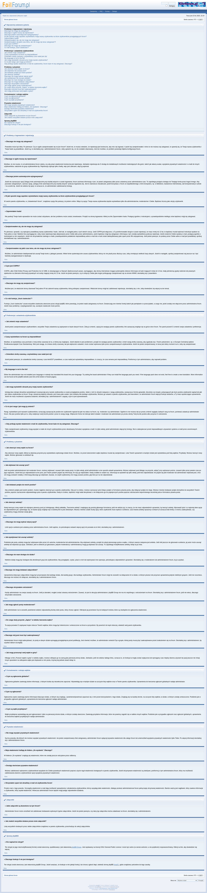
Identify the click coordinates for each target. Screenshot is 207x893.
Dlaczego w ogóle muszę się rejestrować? (19, 33)
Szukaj (107, 11)
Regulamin (112, 889)
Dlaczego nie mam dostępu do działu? (17, 80)
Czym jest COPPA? (11, 44)
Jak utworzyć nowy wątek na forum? (17, 69)
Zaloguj (114, 11)
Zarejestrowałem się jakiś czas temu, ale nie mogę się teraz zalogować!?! (30, 42)
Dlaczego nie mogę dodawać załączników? (19, 82)
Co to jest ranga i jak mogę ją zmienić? (18, 62)
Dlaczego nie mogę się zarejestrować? (17, 46)
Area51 (116, 865)
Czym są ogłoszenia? (11, 98)
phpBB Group (76, 847)
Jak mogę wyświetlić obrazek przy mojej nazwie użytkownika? (26, 60)
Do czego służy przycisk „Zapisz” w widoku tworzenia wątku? (25, 87)
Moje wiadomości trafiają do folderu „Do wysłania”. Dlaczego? (26, 107)
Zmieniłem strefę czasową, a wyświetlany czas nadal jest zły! (25, 56)
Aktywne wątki (22, 15)
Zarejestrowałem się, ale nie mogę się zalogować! (21, 40)
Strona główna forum (10, 19)
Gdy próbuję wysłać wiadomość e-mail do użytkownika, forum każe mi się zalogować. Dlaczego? (38, 64)
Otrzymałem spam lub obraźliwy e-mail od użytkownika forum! (26, 110)
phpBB (97, 885)
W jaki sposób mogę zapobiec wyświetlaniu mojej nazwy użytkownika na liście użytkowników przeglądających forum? (45, 36)
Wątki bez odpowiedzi (10, 15)
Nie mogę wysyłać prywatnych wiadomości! (19, 105)
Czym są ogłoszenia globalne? (15, 96)
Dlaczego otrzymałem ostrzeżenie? (16, 84)
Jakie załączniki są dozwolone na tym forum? (20, 116)
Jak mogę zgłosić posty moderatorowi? (18, 85)
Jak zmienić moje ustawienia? (14, 53)
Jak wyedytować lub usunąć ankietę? (17, 78)
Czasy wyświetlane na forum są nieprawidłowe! (20, 54)
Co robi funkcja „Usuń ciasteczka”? (16, 47)
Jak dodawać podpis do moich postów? (18, 73)
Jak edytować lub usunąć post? (15, 71)
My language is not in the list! (14, 58)
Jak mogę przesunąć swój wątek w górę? (18, 91)
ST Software (98, 886)
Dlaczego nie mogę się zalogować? (16, 31)
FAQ (101, 11)
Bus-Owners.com (112, 888)
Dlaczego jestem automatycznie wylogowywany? (21, 35)
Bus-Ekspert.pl (103, 888)
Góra (5, 152)
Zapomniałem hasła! (11, 38)
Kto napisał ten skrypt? (12, 123)
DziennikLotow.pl (114, 886)
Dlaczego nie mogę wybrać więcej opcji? (18, 76)
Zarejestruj (93, 11)
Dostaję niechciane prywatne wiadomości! (19, 109)
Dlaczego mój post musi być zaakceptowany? (20, 89)
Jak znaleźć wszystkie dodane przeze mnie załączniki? (23, 117)
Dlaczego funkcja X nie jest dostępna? (17, 124)
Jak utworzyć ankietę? (12, 74)
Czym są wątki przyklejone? (14, 100)
